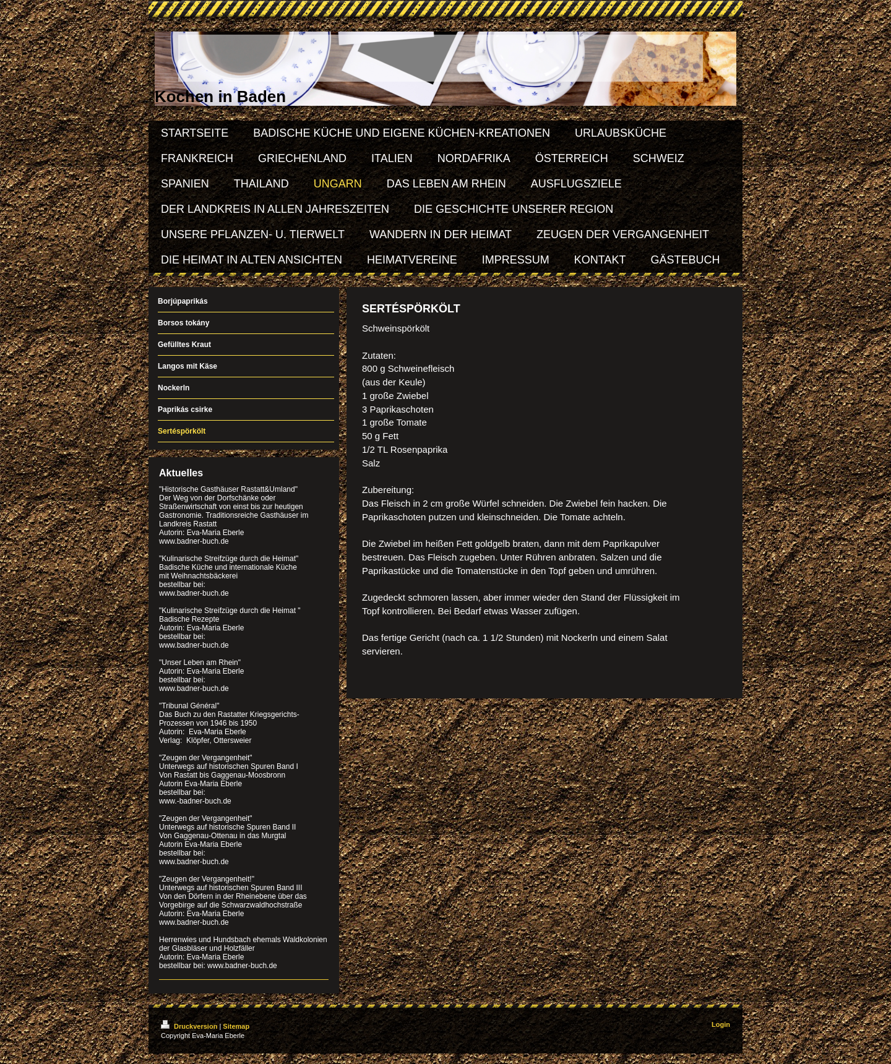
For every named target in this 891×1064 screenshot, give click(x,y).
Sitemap (236, 1026)
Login (721, 1024)
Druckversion (190, 1026)
